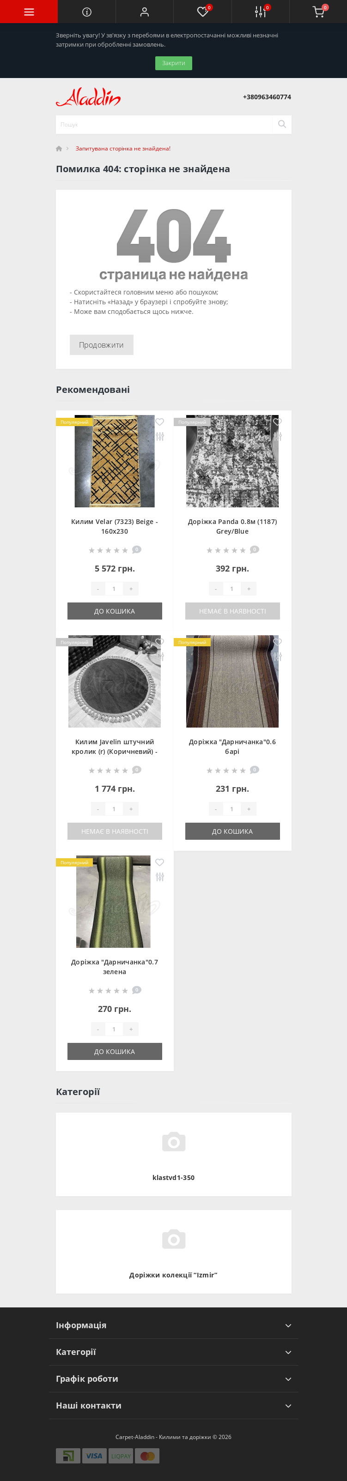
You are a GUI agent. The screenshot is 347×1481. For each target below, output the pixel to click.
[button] (144, 11)
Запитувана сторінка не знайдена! (123, 148)
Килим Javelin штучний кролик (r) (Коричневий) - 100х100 (115, 751)
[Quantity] (114, 589)
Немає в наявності (232, 611)
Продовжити (101, 345)
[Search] (282, 124)
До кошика (114, 611)
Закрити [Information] (173, 63)
